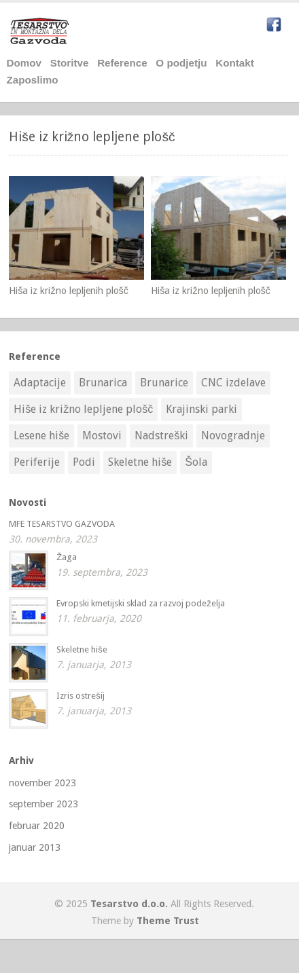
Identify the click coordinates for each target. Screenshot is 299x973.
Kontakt (234, 63)
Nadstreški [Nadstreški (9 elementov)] (161, 435)
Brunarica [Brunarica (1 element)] (103, 382)
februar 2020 (37, 825)
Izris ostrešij (80, 696)
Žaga (66, 557)
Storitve (69, 63)
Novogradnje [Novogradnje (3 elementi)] (233, 435)
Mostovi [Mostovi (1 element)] (102, 435)
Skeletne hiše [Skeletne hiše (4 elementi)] (140, 462)
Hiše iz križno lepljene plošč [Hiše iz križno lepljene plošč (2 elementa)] (83, 409)
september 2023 (43, 803)
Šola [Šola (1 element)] (196, 462)
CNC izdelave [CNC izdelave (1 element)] (233, 382)
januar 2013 (34, 847)
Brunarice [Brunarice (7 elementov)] (164, 382)
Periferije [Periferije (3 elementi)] (37, 462)
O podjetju (181, 63)
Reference (122, 62)
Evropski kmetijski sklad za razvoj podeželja (140, 603)
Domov (24, 63)
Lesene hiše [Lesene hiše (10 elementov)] (41, 435)
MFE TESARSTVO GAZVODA (62, 524)
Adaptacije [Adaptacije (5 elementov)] (40, 382)
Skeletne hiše (81, 649)
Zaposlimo (32, 80)
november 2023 (42, 782)
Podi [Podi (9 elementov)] (84, 462)
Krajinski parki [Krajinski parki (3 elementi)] (201, 409)
